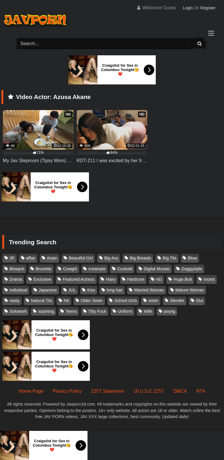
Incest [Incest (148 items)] (209, 279)
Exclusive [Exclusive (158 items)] (42, 279)
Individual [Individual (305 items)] (18, 290)
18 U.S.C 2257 (148, 391)
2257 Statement (107, 391)
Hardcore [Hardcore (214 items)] (135, 279)
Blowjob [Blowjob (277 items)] (17, 268)
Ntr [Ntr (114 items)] (66, 300)
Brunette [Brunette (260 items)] (43, 268)
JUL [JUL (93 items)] (72, 290)
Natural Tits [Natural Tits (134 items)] (41, 300)
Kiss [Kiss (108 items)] (91, 290)
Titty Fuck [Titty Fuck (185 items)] (97, 311)
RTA (200, 391)
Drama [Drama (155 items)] (16, 279)
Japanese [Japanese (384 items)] (48, 290)
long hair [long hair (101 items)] (115, 290)
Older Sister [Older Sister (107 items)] (92, 300)
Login (188, 8)
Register (208, 8)
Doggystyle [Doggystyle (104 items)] (191, 268)
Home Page (31, 391)
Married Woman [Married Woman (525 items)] (149, 290)
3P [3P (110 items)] (12, 258)
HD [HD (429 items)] (159, 279)
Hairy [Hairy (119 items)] (111, 279)
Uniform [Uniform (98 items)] (125, 311)
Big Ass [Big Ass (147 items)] (111, 258)
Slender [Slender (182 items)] (177, 300)
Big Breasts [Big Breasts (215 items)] (140, 258)
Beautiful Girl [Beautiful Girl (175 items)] (81, 258)
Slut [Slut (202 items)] (199, 300)
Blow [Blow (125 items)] (192, 258)
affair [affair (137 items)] (30, 258)
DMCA (180, 391)
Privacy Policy (67, 391)
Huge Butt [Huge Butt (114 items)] (183, 279)
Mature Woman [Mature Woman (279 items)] (190, 290)
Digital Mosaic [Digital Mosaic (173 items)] (157, 268)
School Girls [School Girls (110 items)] (125, 300)
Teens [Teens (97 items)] (71, 311)
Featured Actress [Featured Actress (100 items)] (78, 279)
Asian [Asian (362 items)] (52, 258)
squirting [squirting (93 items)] (46, 311)
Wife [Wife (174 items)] (148, 311)
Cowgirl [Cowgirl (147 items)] (70, 268)
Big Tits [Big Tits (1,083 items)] (169, 258)
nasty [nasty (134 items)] (15, 300)
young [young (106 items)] (169, 311)
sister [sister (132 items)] (153, 300)
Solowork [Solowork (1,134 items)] (18, 311)
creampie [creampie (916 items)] (97, 268)
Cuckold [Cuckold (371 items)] (124, 268)
